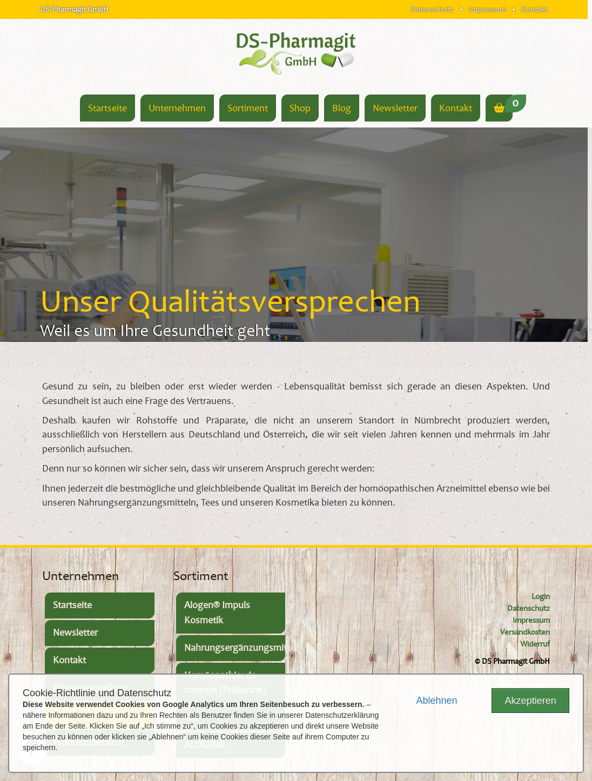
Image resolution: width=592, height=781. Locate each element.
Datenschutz (432, 9)
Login (541, 596)
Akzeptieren (530, 700)
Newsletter (395, 108)
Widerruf (535, 644)
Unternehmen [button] (177, 108)
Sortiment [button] (247, 108)
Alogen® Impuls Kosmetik (217, 613)
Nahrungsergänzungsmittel (235, 648)
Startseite (107, 108)
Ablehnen (436, 700)
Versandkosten (525, 632)
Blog (341, 108)
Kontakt (534, 9)
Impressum (487, 9)
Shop (300, 108)
